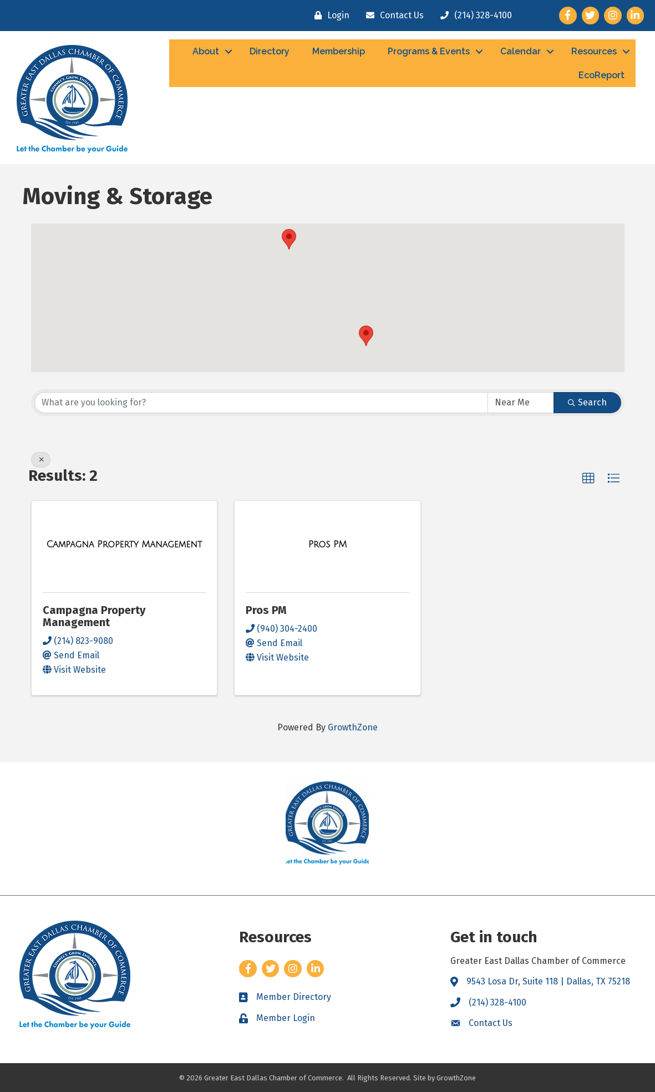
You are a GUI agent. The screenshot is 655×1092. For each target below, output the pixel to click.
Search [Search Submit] (587, 402)
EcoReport (601, 75)
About (205, 51)
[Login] (329, 16)
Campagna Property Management (94, 616)
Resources (594, 51)
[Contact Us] (392, 16)
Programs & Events (429, 51)
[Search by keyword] (261, 402)
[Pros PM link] (327, 544)
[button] (366, 336)
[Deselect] (40, 460)
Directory (270, 51)
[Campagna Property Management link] (124, 544)
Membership (338, 51)
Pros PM (266, 610)
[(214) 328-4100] (473, 16)
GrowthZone (353, 727)
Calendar (520, 51)
